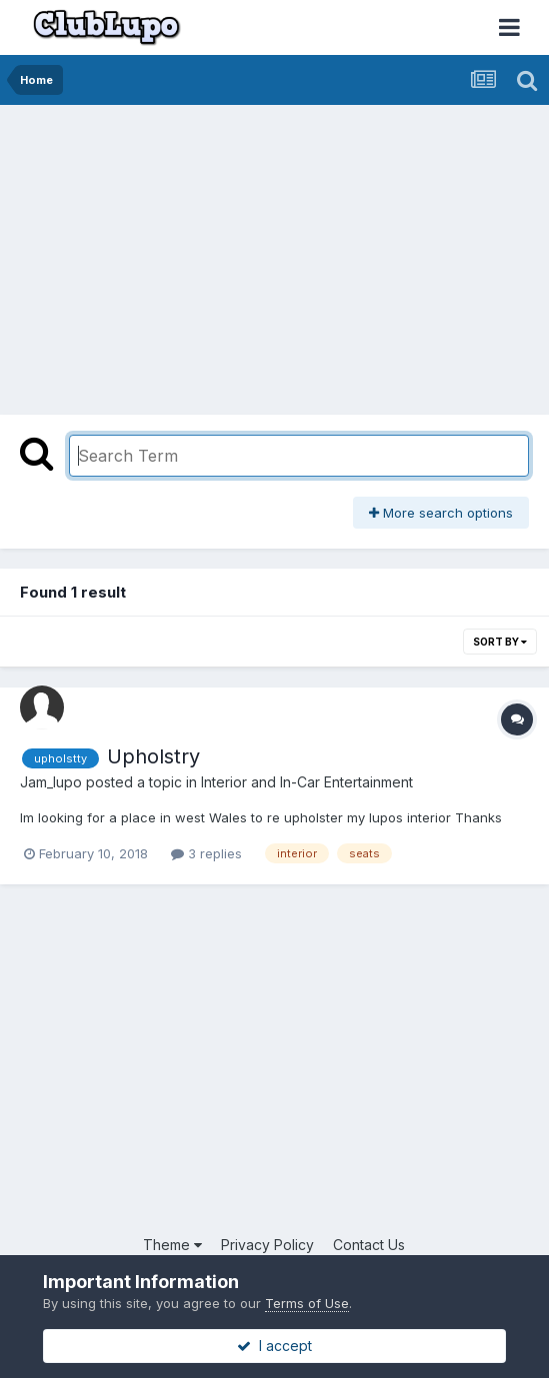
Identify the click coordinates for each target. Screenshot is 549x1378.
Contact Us (369, 1244)
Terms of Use (307, 1303)
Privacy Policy (267, 1244)
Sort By (500, 642)
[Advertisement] (244, 255)
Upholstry (153, 756)
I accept (274, 1345)
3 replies (206, 853)
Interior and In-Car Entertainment (307, 781)
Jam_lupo (51, 781)
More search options (441, 513)
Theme (172, 1244)
